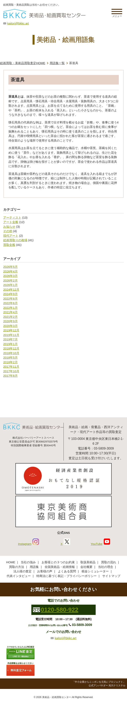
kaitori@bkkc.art (18, 23)
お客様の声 (44, 571)
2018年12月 (11, 348)
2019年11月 (11, 335)
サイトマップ (111, 576)
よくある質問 (67, 571)
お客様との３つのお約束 (58, 562)
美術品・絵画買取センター (56, 697)
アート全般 (10, 222)
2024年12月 (11, 289)
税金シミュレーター (95, 571)
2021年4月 (10, 312)
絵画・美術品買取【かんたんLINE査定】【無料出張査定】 (44, 13)
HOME (10, 562)
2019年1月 (10, 344)
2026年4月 (10, 271)
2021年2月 (10, 316)
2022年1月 (10, 307)
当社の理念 (105, 567)
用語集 (34, 567)
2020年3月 (10, 326)
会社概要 (86, 567)
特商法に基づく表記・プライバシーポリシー (66, 576)
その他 (7, 231)
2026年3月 (10, 276)
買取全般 (9, 244)
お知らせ (9, 226)
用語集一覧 (57, 63)
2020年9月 (10, 321)
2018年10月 (11, 353)
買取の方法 (16, 567)
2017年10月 (11, 371)
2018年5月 (10, 357)
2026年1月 (10, 285)
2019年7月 (10, 339)
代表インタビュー (19, 576)
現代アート (10, 235)
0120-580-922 (59, 609)
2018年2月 (10, 362)
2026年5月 (10, 266)
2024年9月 (10, 294)
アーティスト (12, 217)
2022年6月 (10, 303)
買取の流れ (108, 562)
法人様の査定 (22, 571)
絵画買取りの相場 (15, 240)
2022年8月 (10, 298)
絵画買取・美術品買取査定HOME (22, 63)
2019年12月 (11, 330)
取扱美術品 (87, 562)
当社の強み (28, 562)
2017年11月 (11, 366)
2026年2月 (10, 280)
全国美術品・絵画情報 (60, 567)
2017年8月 (10, 375)
